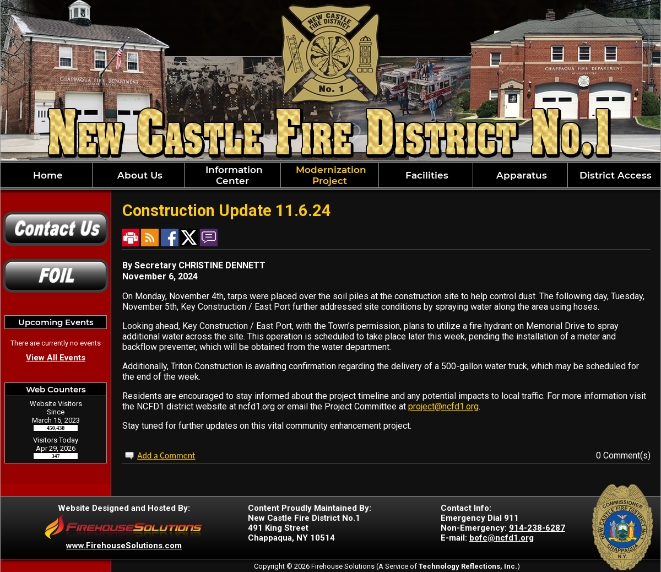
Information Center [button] (233, 175)
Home (46, 175)
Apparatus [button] (520, 175)
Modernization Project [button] (329, 175)
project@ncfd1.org (443, 406)
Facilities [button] (425, 175)
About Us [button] (138, 175)
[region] (330, 175)
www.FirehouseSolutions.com (124, 546)
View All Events (55, 358)
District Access (614, 175)
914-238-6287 (537, 528)
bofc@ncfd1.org (501, 538)
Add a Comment (166, 455)
